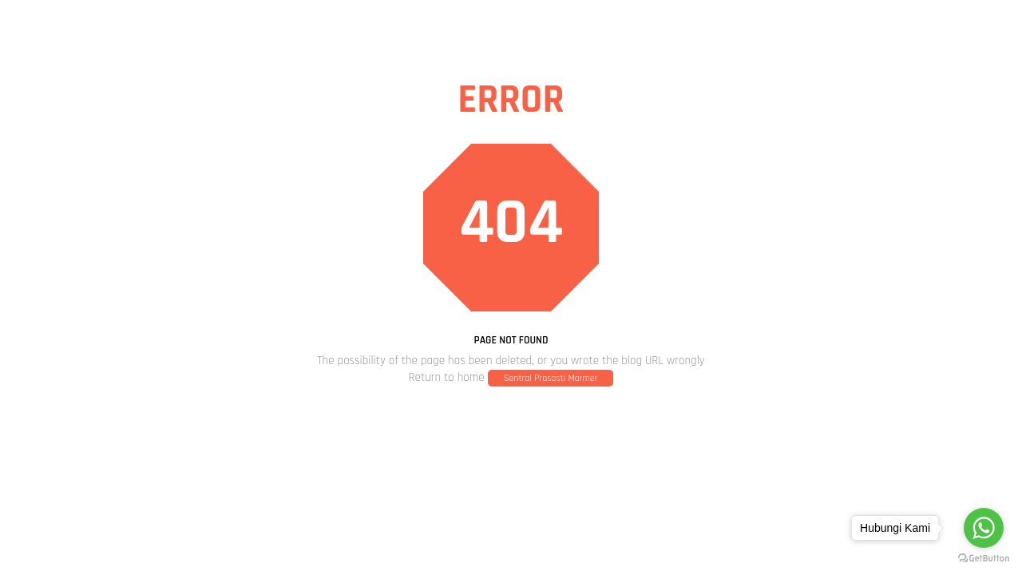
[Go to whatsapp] (984, 528)
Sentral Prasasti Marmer (551, 378)
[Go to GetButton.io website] (983, 558)
